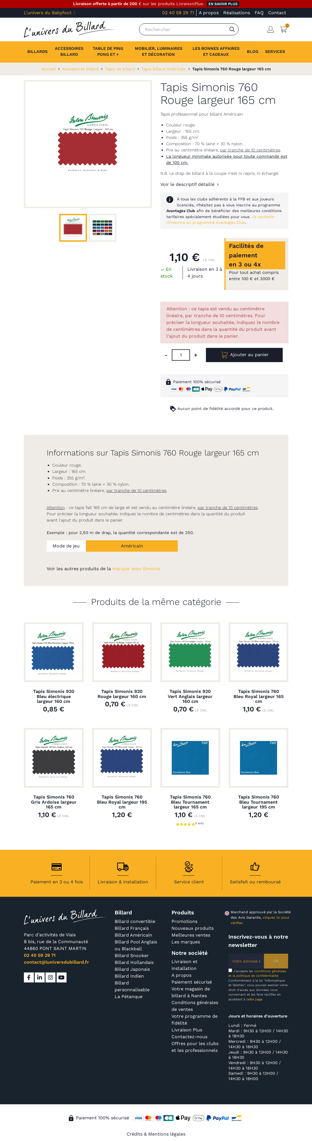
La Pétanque (128, 996)
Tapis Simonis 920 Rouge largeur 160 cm (122, 694)
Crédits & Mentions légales (156, 1134)
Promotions (184, 921)
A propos (209, 12)
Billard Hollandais (134, 962)
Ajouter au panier (244, 355)
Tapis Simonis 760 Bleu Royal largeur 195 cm (122, 802)
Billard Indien (129, 976)
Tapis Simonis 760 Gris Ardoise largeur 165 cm (54, 802)
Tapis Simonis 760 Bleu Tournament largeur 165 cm (190, 802)
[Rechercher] (189, 29)
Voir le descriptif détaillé (187, 184)
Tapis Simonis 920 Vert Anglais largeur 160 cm (190, 696)
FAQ (259, 12)
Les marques (186, 942)
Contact (277, 12)
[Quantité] (181, 355)
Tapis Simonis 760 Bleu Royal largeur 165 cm (259, 696)
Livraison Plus (187, 1030)
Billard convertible (135, 921)
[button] (275, 51)
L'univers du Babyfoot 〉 (51, 12)
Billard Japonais (132, 969)
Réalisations (236, 12)
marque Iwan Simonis (136, 568)
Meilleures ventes (191, 935)
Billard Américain (133, 935)
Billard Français (132, 928)
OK (276, 961)
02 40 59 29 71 (178, 12)
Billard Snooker (132, 955)
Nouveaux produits (193, 928)
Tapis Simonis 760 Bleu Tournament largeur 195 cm (258, 802)
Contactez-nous (189, 1036)
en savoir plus (222, 4)
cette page (254, 999)
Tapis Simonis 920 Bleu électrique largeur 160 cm (53, 696)
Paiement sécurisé (192, 982)
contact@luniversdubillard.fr (56, 962)
